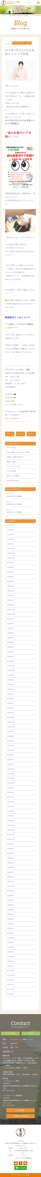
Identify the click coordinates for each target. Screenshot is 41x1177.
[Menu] (38, 3)
